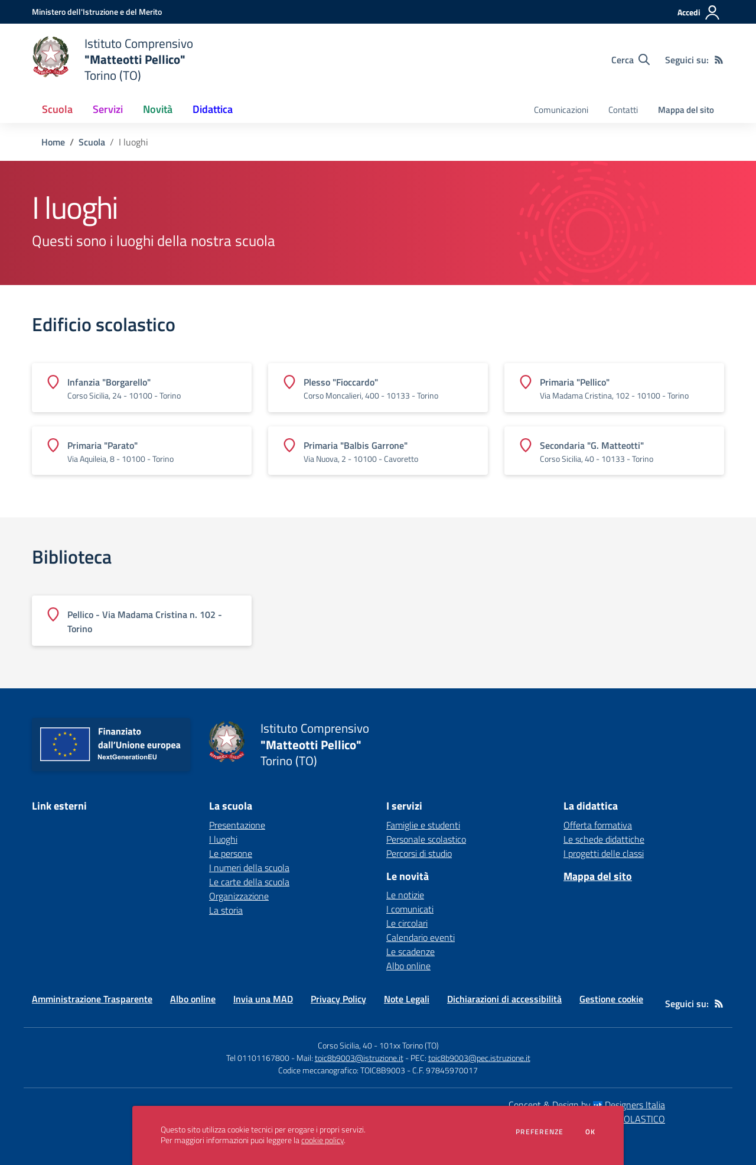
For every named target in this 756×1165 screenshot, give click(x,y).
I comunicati (410, 909)
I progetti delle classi (603, 853)
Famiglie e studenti (423, 825)
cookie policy (322, 1140)
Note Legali (406, 999)
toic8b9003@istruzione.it (359, 1057)
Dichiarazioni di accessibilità (504, 999)
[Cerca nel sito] (630, 59)
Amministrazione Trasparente (92, 999)
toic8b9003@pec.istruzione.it (479, 1057)
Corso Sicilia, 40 (345, 1045)
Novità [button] (157, 109)
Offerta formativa (597, 825)
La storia (226, 910)
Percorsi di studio (419, 853)
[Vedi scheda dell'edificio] (142, 387)
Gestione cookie (611, 999)
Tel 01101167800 (257, 1057)
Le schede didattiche (603, 839)
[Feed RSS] (718, 59)
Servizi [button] (108, 109)
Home (53, 142)
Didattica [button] (213, 109)
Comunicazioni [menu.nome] (561, 110)
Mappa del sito (686, 110)
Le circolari (407, 923)
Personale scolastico (426, 839)
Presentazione (237, 825)
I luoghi (223, 839)
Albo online (408, 966)
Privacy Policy (338, 999)
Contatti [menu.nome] (623, 110)
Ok (590, 1131)
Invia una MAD (263, 999)
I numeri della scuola (249, 867)
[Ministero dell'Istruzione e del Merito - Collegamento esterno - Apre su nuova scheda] (97, 11)
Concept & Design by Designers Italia (587, 1105)
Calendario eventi (420, 937)
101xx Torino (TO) (409, 1045)
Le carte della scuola (249, 882)
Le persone (230, 853)
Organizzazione (239, 896)
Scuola (92, 142)
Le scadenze (410, 951)
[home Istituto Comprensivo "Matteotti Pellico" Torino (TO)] (112, 59)
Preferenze (539, 1131)
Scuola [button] (57, 109)
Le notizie (405, 895)
